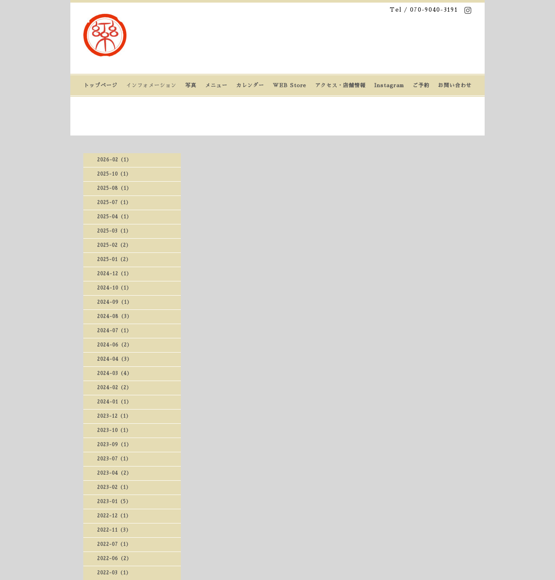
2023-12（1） (114, 416)
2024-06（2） (114, 345)
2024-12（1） (114, 273)
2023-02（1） (114, 487)
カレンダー (250, 85)
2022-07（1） (114, 544)
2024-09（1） (114, 302)
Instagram (389, 85)
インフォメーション (151, 85)
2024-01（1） (114, 402)
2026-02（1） (114, 160)
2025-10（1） (114, 174)
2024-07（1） (114, 330)
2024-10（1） (114, 288)
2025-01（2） (114, 259)
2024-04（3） (114, 359)
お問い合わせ (455, 85)
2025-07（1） (114, 202)
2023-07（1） (114, 459)
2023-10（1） (114, 430)
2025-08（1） (114, 188)
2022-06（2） (114, 558)
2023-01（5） (114, 501)
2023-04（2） (114, 473)
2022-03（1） (114, 573)
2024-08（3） (114, 316)
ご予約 (421, 85)
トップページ (100, 85)
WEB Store (289, 85)
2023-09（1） (114, 444)
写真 (190, 85)
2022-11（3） (114, 530)
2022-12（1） (114, 516)
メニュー (216, 85)
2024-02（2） (114, 387)
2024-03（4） (114, 373)
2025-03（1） (114, 231)
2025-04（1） (114, 216)
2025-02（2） (114, 245)
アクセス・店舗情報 (340, 85)
